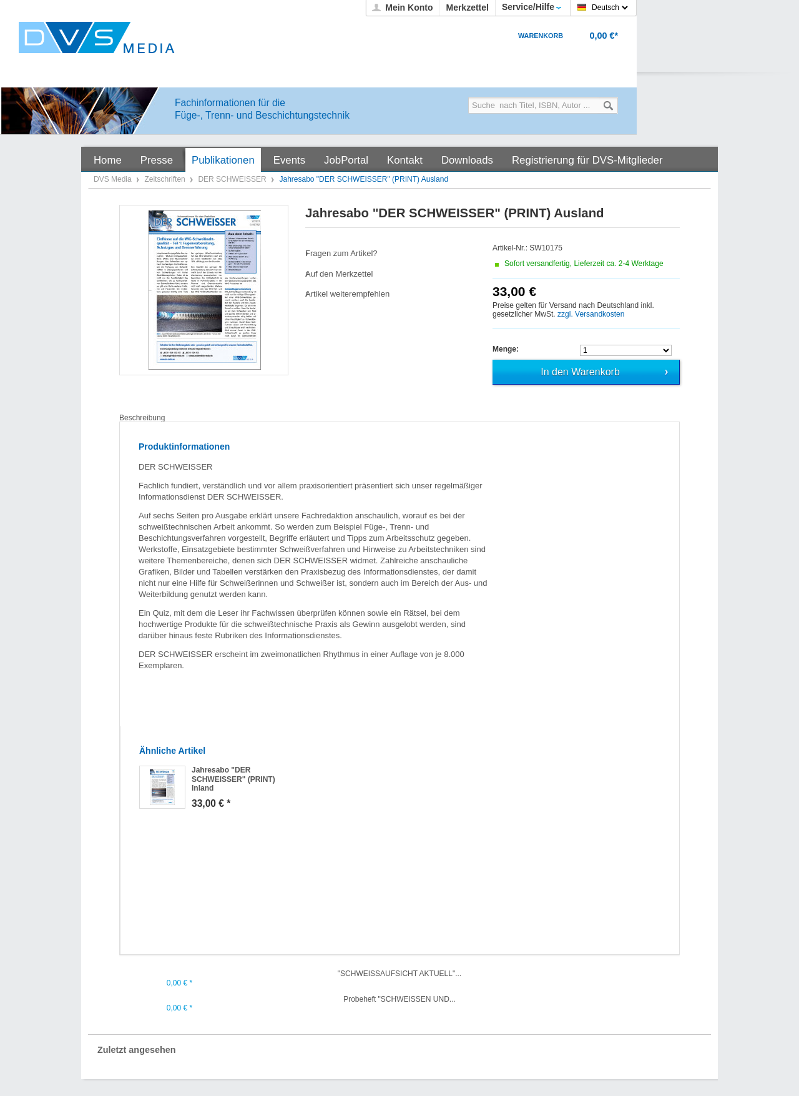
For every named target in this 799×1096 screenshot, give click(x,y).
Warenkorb (540, 35)
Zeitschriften (165, 179)
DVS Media (114, 179)
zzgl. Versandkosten (590, 314)
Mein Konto (409, 7)
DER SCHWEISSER (233, 179)
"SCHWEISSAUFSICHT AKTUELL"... (399, 973)
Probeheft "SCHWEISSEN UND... (399, 999)
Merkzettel (467, 7)
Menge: (506, 349)
